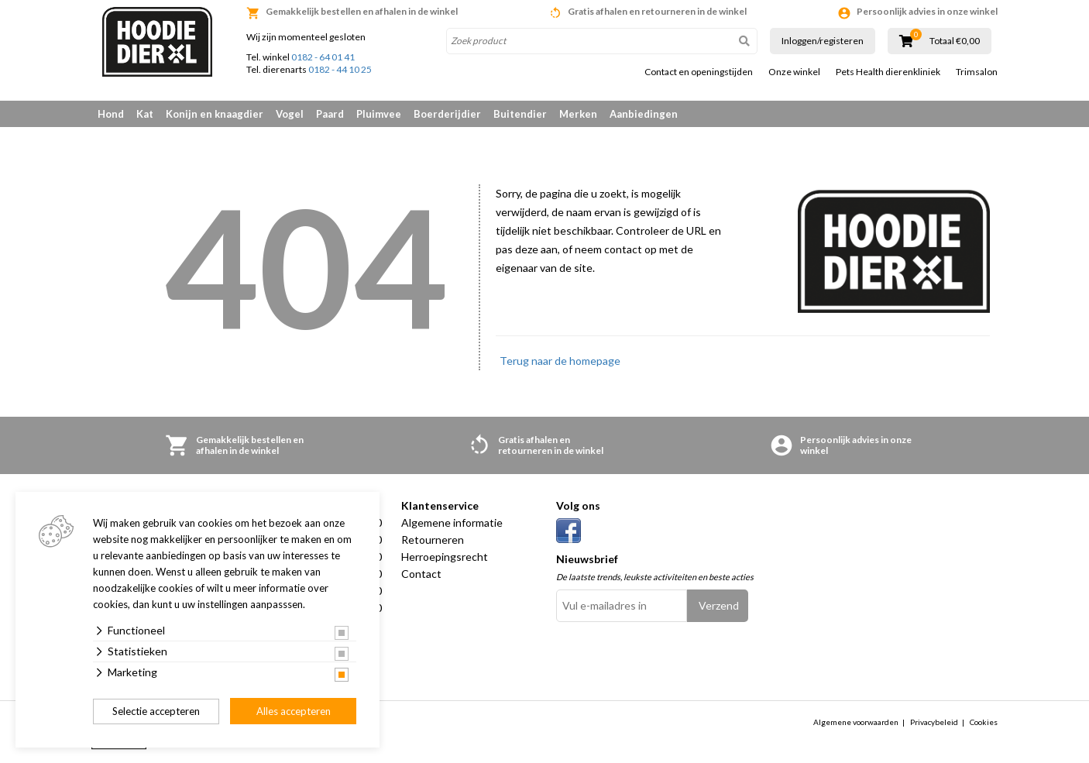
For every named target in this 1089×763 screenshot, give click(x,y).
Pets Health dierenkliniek (888, 72)
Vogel (290, 114)
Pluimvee (378, 114)
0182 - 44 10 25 (340, 69)
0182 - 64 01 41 (323, 57)
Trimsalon (977, 72)
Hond (111, 114)
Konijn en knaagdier (214, 114)
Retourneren (432, 539)
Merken (578, 114)
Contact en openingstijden (698, 72)
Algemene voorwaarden (855, 722)
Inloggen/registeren (823, 40)
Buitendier (520, 114)
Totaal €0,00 (954, 41)
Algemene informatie (452, 522)
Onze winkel (794, 72)
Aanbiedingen (644, 114)
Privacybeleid (934, 722)
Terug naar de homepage (560, 360)
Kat (144, 114)
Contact (421, 573)
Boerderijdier (447, 114)
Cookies (984, 722)
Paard (330, 114)
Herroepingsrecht (444, 556)
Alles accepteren (293, 711)
